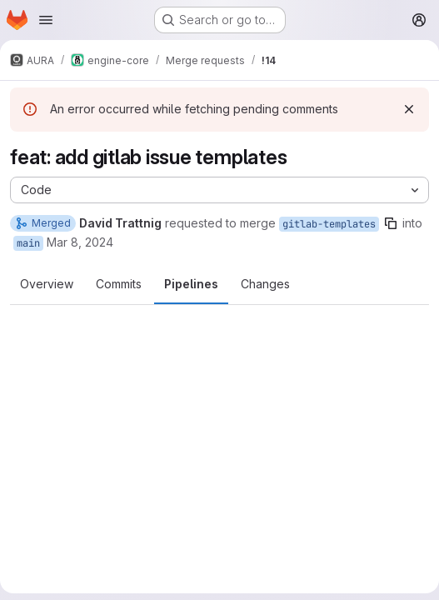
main (28, 243)
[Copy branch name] (391, 223)
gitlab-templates (329, 224)
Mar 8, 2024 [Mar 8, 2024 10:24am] (80, 242)
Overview (46, 284)
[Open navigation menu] (45, 20)
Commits (119, 284)
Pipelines (191, 284)
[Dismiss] (409, 109)
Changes (265, 284)
